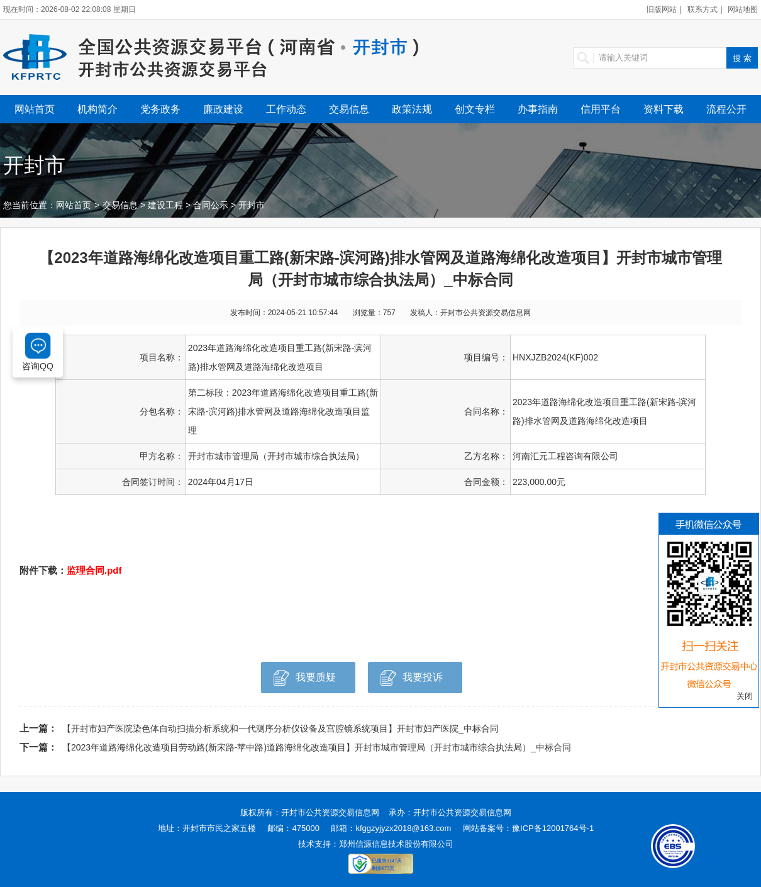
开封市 (251, 205)
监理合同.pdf (94, 570)
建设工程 (165, 205)
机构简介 (97, 109)
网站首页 (34, 109)
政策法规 (412, 109)
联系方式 (702, 9)
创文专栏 (475, 109)
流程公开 (726, 109)
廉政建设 (223, 109)
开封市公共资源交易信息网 (330, 812)
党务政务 (160, 109)
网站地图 (743, 9)
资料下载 (663, 109)
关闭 (744, 696)
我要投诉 (411, 681)
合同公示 (210, 205)
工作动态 (286, 109)
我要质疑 (305, 681)
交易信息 (349, 109)
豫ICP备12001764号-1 (553, 828)
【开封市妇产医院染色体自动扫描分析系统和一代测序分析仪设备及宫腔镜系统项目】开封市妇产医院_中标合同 (280, 728)
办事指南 (538, 109)
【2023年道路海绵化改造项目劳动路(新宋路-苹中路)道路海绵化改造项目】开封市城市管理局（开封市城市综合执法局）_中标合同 (316, 747)
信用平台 (600, 109)
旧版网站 (662, 9)
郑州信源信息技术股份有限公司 (396, 844)
